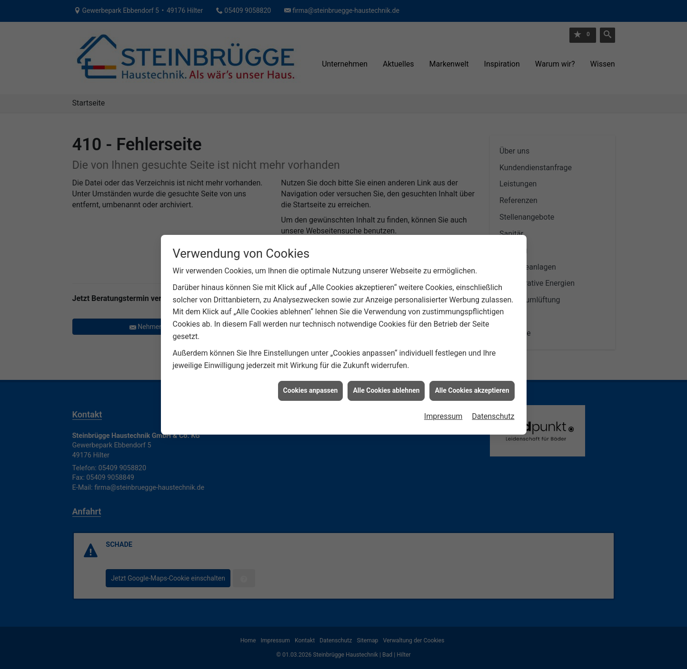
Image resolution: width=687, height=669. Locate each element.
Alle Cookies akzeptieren (472, 386)
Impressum (443, 412)
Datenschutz (493, 412)
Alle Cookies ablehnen (386, 386)
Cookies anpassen (310, 386)
